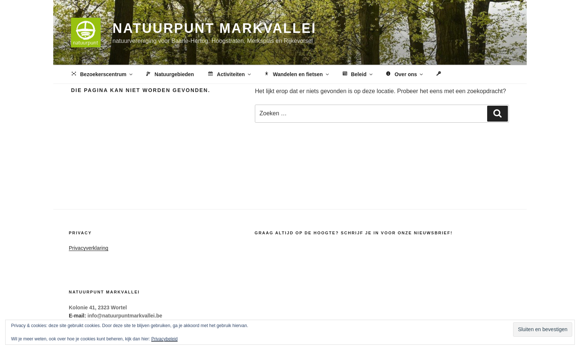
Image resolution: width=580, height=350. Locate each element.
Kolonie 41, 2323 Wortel (98, 307)
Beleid (357, 74)
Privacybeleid (164, 338)
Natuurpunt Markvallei (214, 28)
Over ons (404, 74)
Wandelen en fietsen (296, 74)
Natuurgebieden (169, 74)
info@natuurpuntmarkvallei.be (125, 316)
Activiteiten (229, 74)
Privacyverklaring (88, 248)
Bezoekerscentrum (102, 74)
